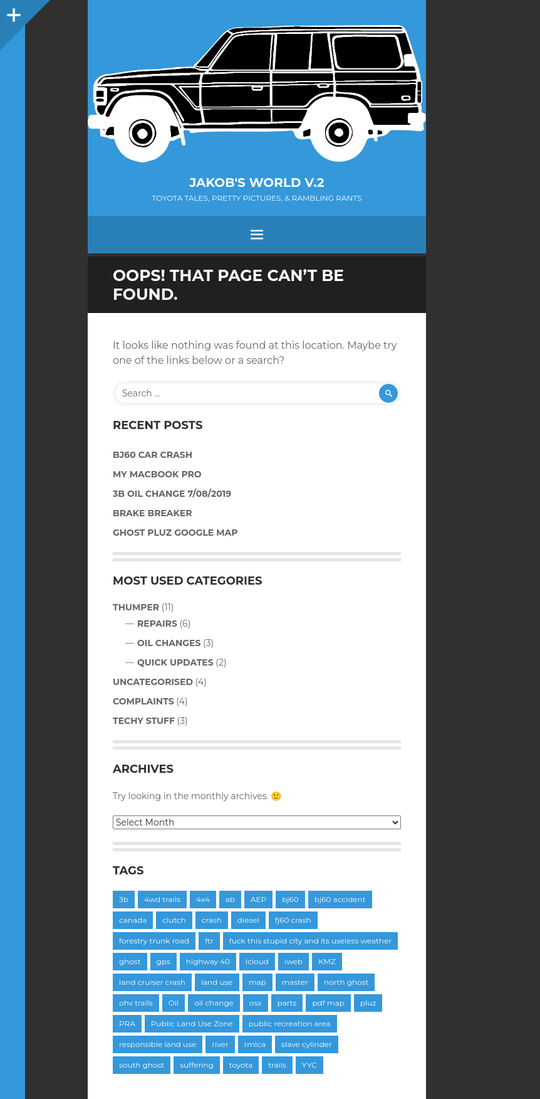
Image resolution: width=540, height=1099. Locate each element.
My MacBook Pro (157, 474)
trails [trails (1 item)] (277, 1065)
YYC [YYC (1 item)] (309, 1065)
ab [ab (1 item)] (230, 899)
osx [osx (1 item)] (255, 1002)
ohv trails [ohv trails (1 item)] (136, 1002)
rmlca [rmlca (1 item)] (255, 1044)
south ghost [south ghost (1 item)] (141, 1065)
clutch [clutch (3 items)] (173, 920)
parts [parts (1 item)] (287, 1002)
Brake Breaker (152, 513)
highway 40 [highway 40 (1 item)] (208, 961)
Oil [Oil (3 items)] (174, 1002)
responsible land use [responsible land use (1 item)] (157, 1044)
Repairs (157, 623)
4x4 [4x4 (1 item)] (203, 899)
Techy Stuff (144, 720)
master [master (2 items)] (295, 982)
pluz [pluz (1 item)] (368, 1002)
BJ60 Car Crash (152, 454)
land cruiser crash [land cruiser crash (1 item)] (152, 982)
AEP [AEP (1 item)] (258, 899)
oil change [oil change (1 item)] (214, 1002)
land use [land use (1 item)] (217, 982)
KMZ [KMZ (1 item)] (327, 961)
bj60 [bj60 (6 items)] (290, 899)
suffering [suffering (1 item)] (197, 1065)
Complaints (143, 701)
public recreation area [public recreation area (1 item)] (290, 1023)
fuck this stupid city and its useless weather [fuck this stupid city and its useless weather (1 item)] (310, 940)
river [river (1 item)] (220, 1044)
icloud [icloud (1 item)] (257, 961)
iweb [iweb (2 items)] (293, 961)
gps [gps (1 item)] (163, 961)
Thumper (136, 607)
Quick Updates (175, 662)
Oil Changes (168, 643)
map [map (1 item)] (257, 982)
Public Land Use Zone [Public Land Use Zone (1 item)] (192, 1023)
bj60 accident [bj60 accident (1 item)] (340, 899)
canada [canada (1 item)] (133, 920)
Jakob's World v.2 (256, 182)
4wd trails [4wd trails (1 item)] (162, 899)
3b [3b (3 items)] (123, 899)
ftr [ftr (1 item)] (209, 940)
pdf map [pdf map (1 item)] (328, 1002)
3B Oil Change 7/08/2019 (172, 493)
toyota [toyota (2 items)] (241, 1065)
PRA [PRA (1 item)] (127, 1023)
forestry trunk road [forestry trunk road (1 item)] (154, 940)
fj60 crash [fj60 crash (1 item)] (293, 920)
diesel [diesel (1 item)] (248, 920)
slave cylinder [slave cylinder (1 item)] (306, 1044)
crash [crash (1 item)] (212, 920)
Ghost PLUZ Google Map (175, 532)
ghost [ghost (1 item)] (130, 961)
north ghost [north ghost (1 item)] (346, 982)
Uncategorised (153, 682)
